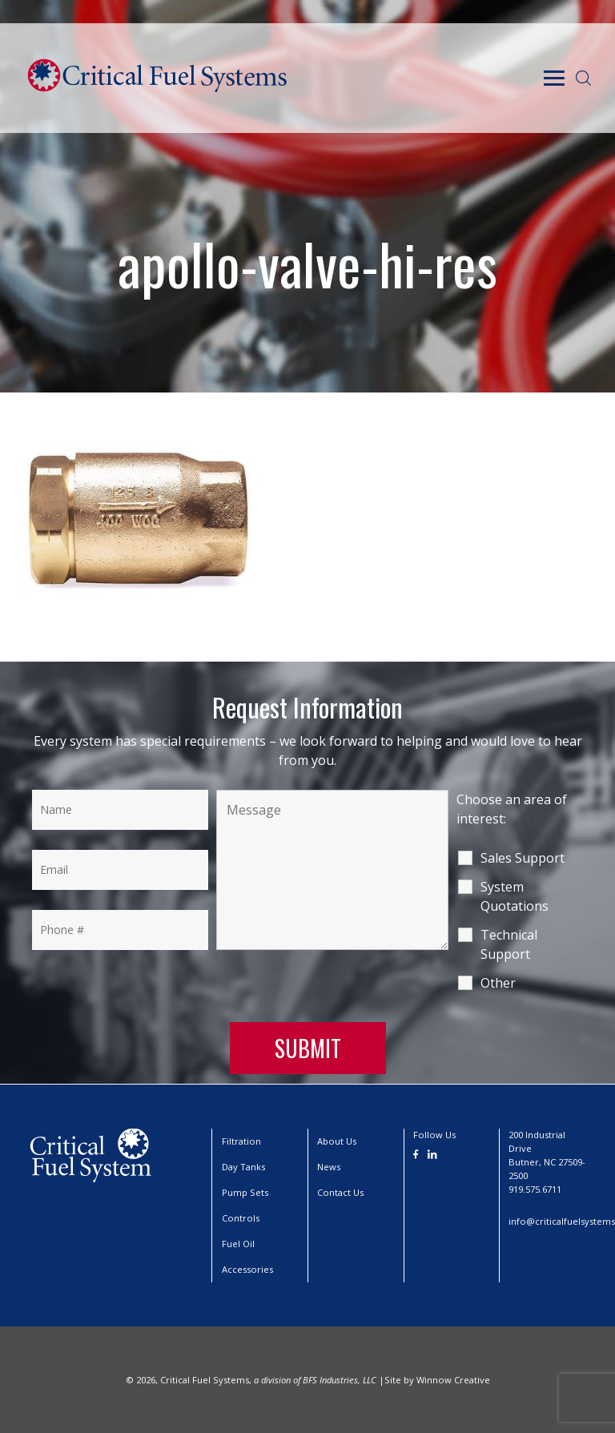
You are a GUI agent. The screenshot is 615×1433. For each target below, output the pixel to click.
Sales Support (522, 858)
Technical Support (508, 944)
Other (498, 983)
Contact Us (340, 1192)
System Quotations (514, 896)
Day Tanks (243, 1167)
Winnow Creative (453, 1380)
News (328, 1167)
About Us (336, 1141)
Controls (240, 1218)
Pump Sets (245, 1192)
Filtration (241, 1141)
